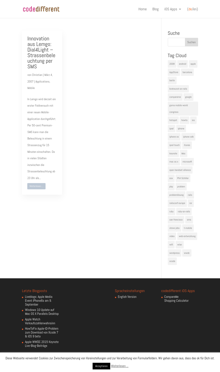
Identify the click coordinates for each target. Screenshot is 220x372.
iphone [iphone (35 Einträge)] (181, 128)
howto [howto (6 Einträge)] (184, 120)
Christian (37, 75)
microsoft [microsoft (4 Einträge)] (187, 161)
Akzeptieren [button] (101, 366)
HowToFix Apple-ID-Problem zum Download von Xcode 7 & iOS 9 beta (41, 332)
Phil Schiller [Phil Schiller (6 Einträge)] (183, 178)
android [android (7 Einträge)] (182, 64)
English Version (127, 297)
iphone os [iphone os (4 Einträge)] (174, 136)
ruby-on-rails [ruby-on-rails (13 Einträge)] (184, 211)
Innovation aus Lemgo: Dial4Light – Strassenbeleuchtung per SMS (41, 52)
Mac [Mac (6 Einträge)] (184, 153)
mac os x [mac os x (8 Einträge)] (174, 161)
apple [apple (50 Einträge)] (193, 64)
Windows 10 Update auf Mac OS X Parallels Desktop (42, 312)
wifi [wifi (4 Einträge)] (171, 244)
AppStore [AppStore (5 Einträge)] (174, 72)
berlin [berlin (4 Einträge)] (172, 80)
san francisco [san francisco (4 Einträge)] (176, 219)
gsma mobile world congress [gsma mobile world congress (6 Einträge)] (179, 109)
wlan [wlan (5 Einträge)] (179, 244)
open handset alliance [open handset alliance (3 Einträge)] (180, 170)
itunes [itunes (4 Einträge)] (187, 145)
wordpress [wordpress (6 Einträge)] (175, 253)
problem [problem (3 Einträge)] (181, 186)
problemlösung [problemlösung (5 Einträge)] (177, 195)
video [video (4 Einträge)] (172, 236)
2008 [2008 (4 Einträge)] (172, 64)
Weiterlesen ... (36, 186)
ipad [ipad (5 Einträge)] (172, 128)
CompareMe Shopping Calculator (176, 299)
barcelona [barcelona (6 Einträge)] (187, 72)
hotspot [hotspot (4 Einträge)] (173, 120)
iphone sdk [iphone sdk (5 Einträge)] (188, 136)
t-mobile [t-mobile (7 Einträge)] (188, 228)
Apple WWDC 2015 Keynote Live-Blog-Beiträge (41, 344)
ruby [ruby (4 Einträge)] (172, 211)
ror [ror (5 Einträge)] (190, 203)
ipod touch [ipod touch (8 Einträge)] (175, 145)
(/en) (192, 9)
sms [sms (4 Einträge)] (189, 219)
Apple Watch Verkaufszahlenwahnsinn (40, 321)
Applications (42, 81)
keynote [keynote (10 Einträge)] (173, 153)
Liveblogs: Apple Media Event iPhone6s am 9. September (38, 300)
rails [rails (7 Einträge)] (190, 195)
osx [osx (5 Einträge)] (171, 178)
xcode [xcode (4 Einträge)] (172, 261)
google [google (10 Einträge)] (188, 97)
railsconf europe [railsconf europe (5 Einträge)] (177, 203)
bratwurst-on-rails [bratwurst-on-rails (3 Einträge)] (178, 88)
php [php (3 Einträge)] (171, 186)
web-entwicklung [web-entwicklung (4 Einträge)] (187, 236)
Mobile (31, 88)
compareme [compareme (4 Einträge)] (175, 97)
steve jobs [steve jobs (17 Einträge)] (175, 228)
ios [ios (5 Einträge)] (193, 120)
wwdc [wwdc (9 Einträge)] (187, 253)
